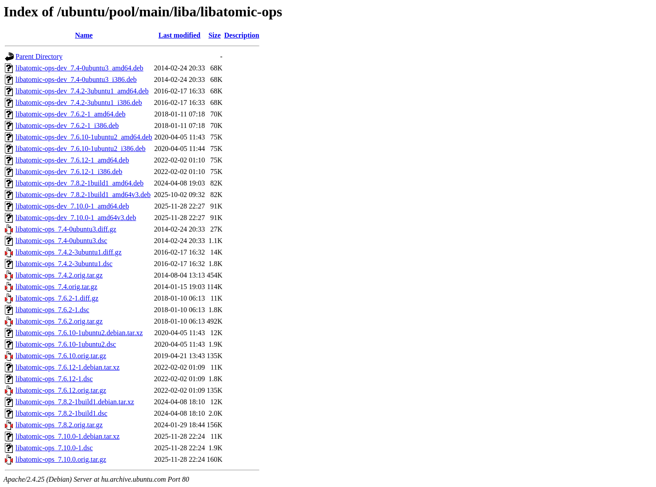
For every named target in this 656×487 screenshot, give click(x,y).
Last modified (179, 35)
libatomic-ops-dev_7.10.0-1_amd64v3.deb (75, 217)
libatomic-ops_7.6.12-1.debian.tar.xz (67, 367)
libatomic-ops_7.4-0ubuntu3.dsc (61, 240)
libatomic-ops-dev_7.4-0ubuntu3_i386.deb (76, 79)
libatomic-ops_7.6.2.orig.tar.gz (59, 321)
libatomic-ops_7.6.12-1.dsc (54, 379)
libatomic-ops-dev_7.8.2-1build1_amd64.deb (79, 183)
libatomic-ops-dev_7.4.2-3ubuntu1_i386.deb (78, 102)
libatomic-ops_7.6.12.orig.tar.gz (60, 390)
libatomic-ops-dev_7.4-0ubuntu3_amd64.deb (79, 68)
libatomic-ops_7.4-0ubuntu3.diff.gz (65, 229)
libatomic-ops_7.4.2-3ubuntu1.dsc (63, 263)
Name (84, 35)
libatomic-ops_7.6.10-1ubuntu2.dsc (65, 344)
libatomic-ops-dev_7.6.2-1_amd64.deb (70, 114)
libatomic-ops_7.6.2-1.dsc (52, 309)
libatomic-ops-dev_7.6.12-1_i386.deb (68, 171)
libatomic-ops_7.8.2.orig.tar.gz (59, 425)
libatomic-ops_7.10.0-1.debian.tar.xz (67, 436)
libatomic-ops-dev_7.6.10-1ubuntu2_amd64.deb (83, 137)
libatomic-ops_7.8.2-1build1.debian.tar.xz (74, 402)
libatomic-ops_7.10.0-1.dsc (54, 448)
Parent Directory (38, 56)
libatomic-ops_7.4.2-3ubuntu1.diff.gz (68, 252)
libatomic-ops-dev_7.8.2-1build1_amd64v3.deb (82, 194)
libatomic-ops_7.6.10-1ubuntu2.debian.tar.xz (79, 332)
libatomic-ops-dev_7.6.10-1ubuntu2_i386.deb (80, 148)
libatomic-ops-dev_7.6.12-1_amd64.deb (72, 160)
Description (241, 35)
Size (214, 35)
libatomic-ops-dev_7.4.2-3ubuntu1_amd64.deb (82, 91)
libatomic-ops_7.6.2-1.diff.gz (56, 298)
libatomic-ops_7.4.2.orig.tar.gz (59, 275)
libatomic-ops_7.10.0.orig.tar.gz (60, 459)
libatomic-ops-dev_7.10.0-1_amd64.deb (72, 206)
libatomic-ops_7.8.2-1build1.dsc (61, 413)
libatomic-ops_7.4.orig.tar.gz (56, 286)
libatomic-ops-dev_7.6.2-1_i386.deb (67, 125)
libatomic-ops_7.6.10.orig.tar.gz (60, 355)
